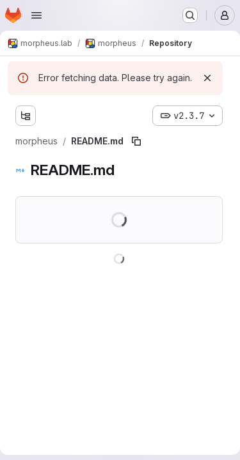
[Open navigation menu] (36, 15)
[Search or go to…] (190, 15)
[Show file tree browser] (25, 115)
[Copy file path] (136, 141)
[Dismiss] (207, 78)
